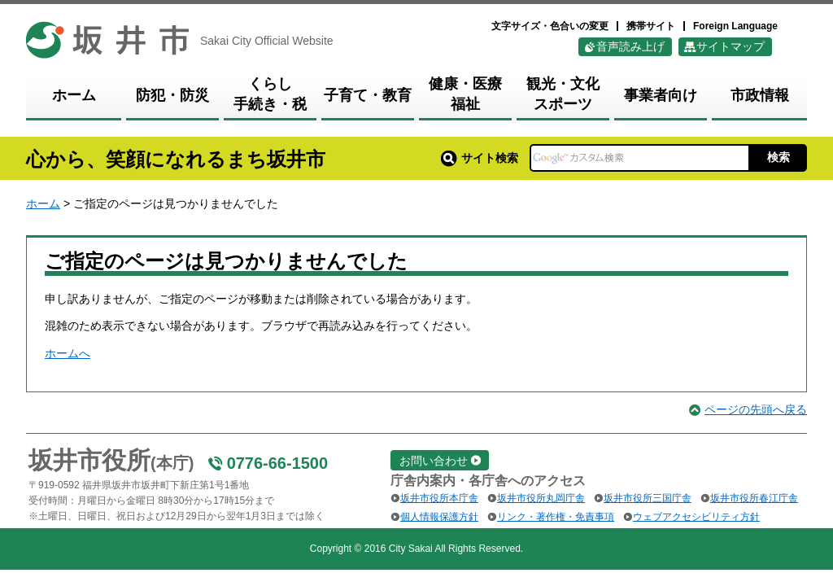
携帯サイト (650, 26)
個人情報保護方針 (439, 517)
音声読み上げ (630, 46)
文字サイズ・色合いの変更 (549, 26)
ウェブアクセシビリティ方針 (696, 517)
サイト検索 (479, 157)
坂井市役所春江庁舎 (754, 498)
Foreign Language (735, 26)
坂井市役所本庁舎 (439, 498)
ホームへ (67, 353)
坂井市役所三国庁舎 (647, 498)
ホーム (43, 203)
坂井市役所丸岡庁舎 (541, 498)
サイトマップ (730, 46)
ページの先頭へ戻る (755, 409)
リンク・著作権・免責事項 (555, 517)
